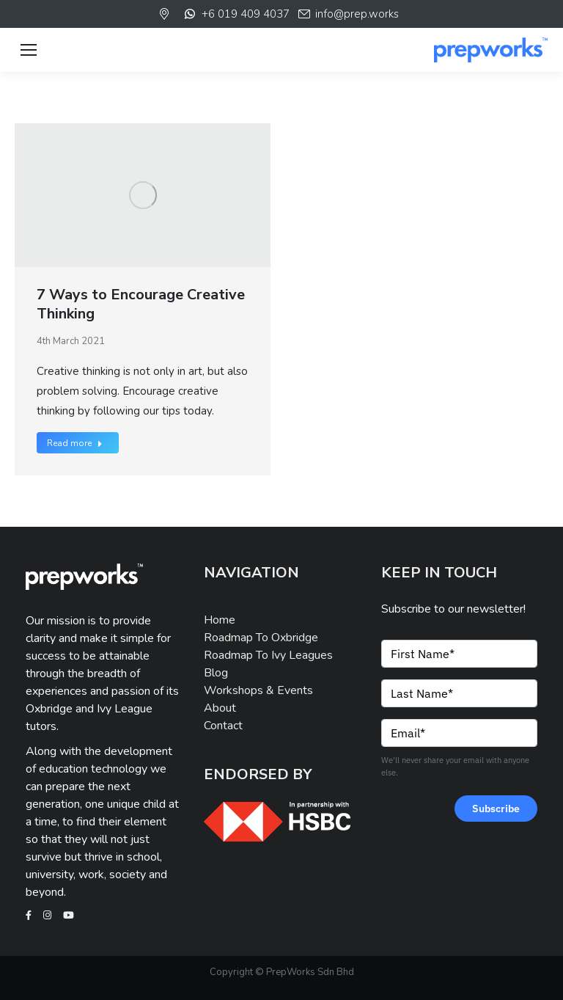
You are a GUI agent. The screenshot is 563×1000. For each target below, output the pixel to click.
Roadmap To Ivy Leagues (268, 655)
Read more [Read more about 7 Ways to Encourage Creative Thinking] (75, 443)
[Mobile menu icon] (28, 50)
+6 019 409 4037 (236, 14)
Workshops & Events (258, 690)
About (220, 708)
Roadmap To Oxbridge (261, 637)
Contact (223, 726)
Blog (216, 673)
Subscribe (496, 808)
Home (219, 620)
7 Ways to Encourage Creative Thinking (141, 304)
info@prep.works (348, 14)
